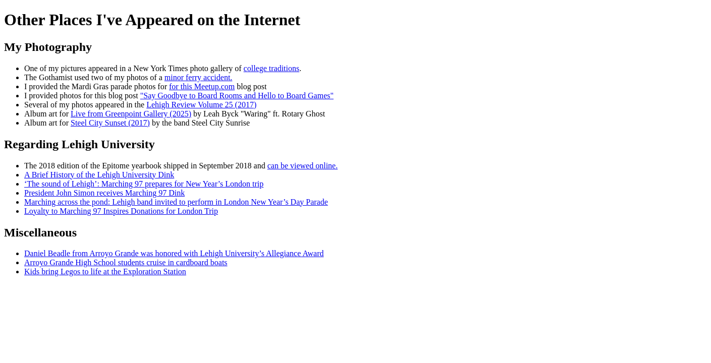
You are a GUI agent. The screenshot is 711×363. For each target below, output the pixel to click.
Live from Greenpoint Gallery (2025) (131, 113)
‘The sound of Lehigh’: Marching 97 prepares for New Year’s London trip (143, 183)
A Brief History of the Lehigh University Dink (99, 174)
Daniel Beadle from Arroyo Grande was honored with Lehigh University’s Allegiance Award (173, 253)
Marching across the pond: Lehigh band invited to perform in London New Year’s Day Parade (176, 202)
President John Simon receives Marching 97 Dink (104, 193)
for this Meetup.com (202, 86)
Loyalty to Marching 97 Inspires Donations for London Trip (121, 211)
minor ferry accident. (199, 77)
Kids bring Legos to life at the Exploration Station (105, 271)
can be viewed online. (302, 165)
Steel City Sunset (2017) (110, 122)
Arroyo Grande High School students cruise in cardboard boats (126, 262)
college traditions (272, 68)
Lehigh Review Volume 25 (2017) (201, 104)
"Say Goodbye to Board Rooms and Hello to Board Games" (237, 95)
